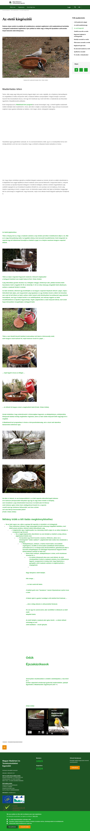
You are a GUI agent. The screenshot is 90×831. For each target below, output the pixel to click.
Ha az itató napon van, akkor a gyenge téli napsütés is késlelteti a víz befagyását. (31, 527)
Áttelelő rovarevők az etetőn (81, 34)
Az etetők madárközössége (80, 28)
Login (69, 10)
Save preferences (12, 826)
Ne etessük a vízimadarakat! (81, 58)
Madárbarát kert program (24, 108)
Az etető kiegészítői (24, 13)
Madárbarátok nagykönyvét (43, 688)
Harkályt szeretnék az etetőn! (81, 42)
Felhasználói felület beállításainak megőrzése (20, 823)
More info (35, 816)
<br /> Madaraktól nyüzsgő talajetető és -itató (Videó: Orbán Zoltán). (35, 126)
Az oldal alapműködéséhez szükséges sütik (20, 819)
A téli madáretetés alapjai (80, 25)
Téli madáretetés (15, 13)
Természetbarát (6, 13)
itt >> (33, 558)
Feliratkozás (75, 770)
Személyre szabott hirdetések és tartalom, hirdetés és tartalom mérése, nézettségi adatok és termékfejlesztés (36, 821)
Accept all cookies (25, 826)
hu (79, 10)
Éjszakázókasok (37, 667)
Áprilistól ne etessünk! (79, 55)
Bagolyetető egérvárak (79, 48)
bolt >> (55, 688)
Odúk (30, 660)
